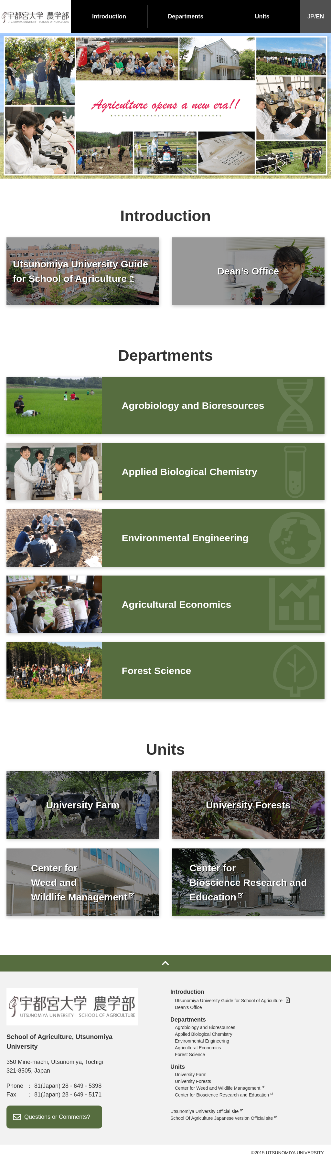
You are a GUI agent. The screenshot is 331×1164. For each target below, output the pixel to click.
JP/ (315, 16)
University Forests (193, 1084)
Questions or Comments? (57, 1120)
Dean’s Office (188, 1010)
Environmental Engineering (202, 1043)
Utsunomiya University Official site (204, 1114)
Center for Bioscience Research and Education (222, 1097)
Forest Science (190, 1057)
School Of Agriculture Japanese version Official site (221, 1121)
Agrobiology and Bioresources (205, 1030)
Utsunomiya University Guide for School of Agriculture (229, 1003)
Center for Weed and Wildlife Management (217, 1091)
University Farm (191, 1077)
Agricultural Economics (198, 1050)
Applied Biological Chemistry (203, 1037)
